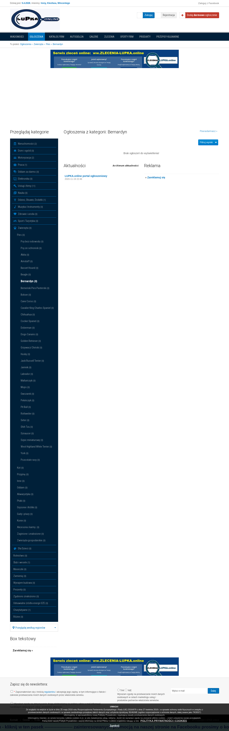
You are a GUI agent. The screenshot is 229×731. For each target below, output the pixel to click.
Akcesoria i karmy (28, 527)
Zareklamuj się (156, 177)
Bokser (26, 294)
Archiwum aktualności (126, 165)
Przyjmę (23, 474)
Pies (21, 234)
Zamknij (114, 725)
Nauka (20, 192)
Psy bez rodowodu (32, 241)
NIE (128, 690)
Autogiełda (77, 36)
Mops (25, 387)
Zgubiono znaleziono (26, 596)
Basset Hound (29, 267)
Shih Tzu (27, 426)
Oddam (22, 487)
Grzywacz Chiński (31, 347)
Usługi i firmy (24, 186)
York (24, 453)
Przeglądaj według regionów (34, 627)
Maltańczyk (28, 380)
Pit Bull (26, 406)
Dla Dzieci (22, 548)
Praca (20, 164)
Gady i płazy (25, 513)
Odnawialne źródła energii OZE (30, 603)
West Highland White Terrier (36, 446)
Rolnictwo (20, 555)
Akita (25, 254)
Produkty (145, 36)
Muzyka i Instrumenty (28, 207)
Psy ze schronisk (31, 248)
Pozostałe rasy (30, 459)
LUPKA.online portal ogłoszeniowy (86, 175)
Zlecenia (109, 36)
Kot (20, 467)
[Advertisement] (115, 95)
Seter (25, 420)
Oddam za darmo (26, 171)
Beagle (26, 274)
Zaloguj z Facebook (208, 3)
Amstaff (27, 261)
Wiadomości (17, 36)
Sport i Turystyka (25, 221)
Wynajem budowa (24, 582)
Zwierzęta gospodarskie (31, 540)
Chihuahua (28, 314)
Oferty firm (126, 36)
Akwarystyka (25, 494)
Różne (18, 616)
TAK (120, 690)
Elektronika (22, 179)
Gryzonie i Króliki (27, 507)
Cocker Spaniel (30, 321)
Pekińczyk (27, 400)
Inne (21, 480)
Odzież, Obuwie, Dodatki (29, 199)
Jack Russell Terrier (32, 360)
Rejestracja (169, 15)
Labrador (27, 373)
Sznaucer (27, 433)
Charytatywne (22, 609)
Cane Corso (28, 301)
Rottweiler (27, 413)
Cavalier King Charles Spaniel (37, 307)
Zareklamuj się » (23, 650)
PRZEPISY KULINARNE (167, 36)
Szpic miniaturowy (32, 440)
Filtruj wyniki (206, 142)
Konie (21, 520)
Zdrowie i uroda (25, 214)
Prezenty (19, 589)
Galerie (93, 36)
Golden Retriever (31, 340)
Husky (25, 354)
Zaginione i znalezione (30, 533)
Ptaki (21, 500)
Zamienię (19, 575)
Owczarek (27, 393)
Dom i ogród (23, 150)
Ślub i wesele (21, 562)
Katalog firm (56, 36)
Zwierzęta (22, 228)
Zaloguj (148, 15)
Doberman (28, 327)
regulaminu (49, 692)
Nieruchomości (25, 143)
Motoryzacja (23, 157)
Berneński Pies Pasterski (35, 288)
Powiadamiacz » (208, 131)
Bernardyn (29, 281)
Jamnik (26, 367)
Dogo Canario (29, 334)
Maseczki (19, 569)
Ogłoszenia (36, 36)
